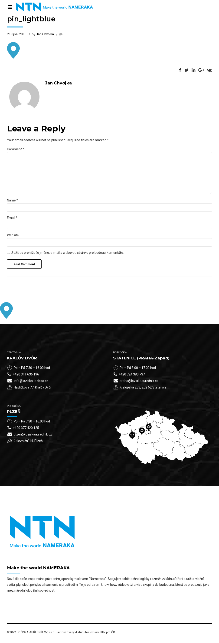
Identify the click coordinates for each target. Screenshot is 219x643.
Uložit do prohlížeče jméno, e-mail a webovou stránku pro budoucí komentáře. (67, 253)
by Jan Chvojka (43, 34)
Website (13, 235)
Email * (12, 218)
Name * (12, 200)
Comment (15, 149)
